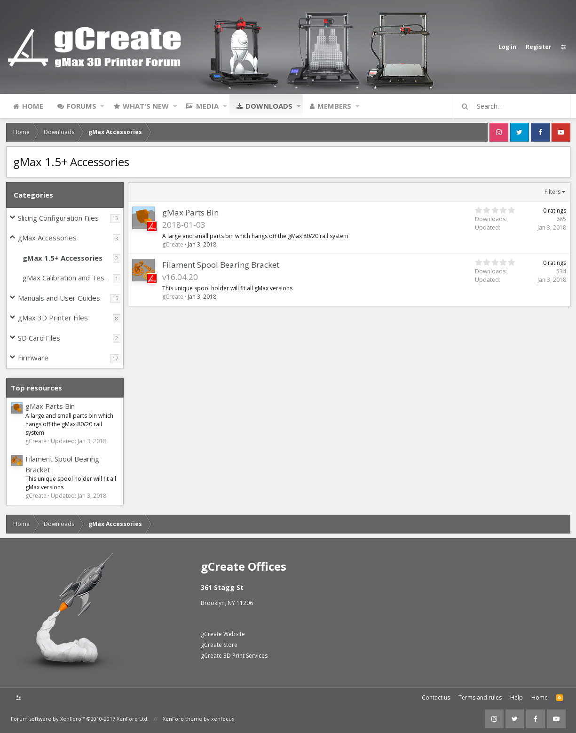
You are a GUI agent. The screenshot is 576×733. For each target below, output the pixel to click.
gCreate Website (223, 634)
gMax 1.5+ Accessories (63, 258)
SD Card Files (39, 338)
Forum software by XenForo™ (80, 718)
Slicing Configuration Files (58, 218)
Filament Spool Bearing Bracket (221, 264)
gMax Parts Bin (50, 406)
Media (207, 106)
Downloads (268, 106)
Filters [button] (552, 192)
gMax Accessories (47, 237)
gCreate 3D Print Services (234, 656)
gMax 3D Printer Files (53, 317)
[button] (102, 106)
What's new (146, 106)
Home (32, 106)
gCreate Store (219, 645)
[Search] (516, 106)
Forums (81, 106)
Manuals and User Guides (59, 298)
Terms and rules (480, 697)
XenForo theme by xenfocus (198, 718)
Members (334, 106)
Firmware (33, 357)
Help (516, 697)
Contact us (436, 697)
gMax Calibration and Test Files (68, 277)
